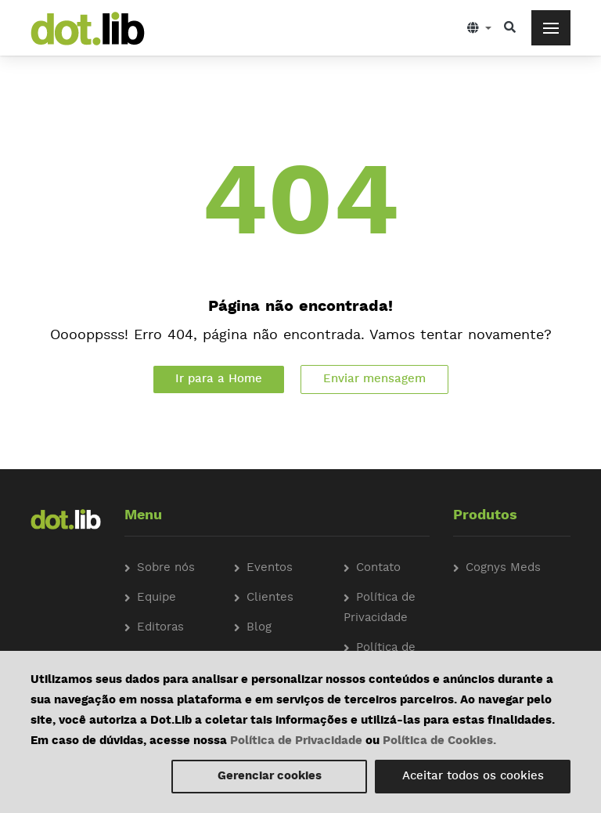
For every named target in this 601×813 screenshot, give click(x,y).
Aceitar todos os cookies (473, 776)
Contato (378, 568)
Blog (259, 628)
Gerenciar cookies (270, 776)
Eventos (270, 568)
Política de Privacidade (296, 741)
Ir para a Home (218, 379)
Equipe (156, 598)
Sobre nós (166, 568)
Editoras (160, 628)
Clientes (270, 598)
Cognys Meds (503, 568)
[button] (479, 28)
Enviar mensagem (374, 379)
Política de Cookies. (439, 741)
